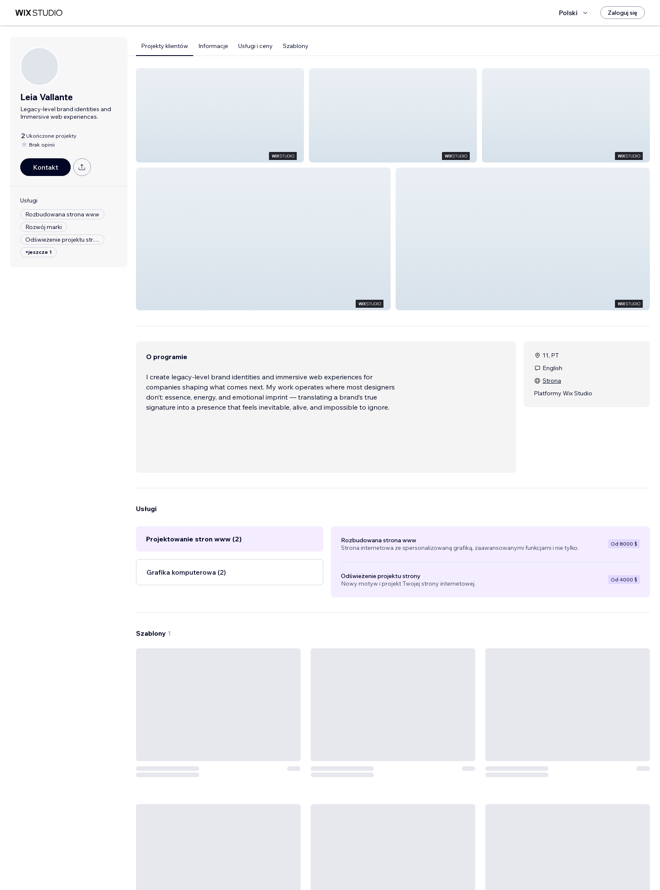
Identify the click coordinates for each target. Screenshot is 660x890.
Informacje (213, 46)
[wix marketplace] (38, 13)
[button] (220, 115)
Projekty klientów (164, 46)
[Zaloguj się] (622, 12)
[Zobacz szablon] (218, 757)
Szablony (296, 46)
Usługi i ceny (255, 46)
